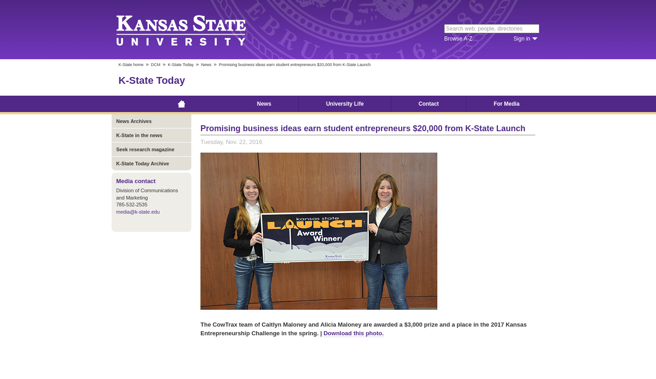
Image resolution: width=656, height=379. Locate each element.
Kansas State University (192, 29)
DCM (156, 64)
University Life (345, 104)
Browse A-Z (458, 39)
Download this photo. (353, 333)
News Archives (134, 121)
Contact (429, 104)
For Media (507, 104)
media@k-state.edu (138, 212)
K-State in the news (139, 135)
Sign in (521, 39)
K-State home (131, 64)
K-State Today (181, 64)
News (206, 64)
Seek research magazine (145, 149)
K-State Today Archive (142, 163)
